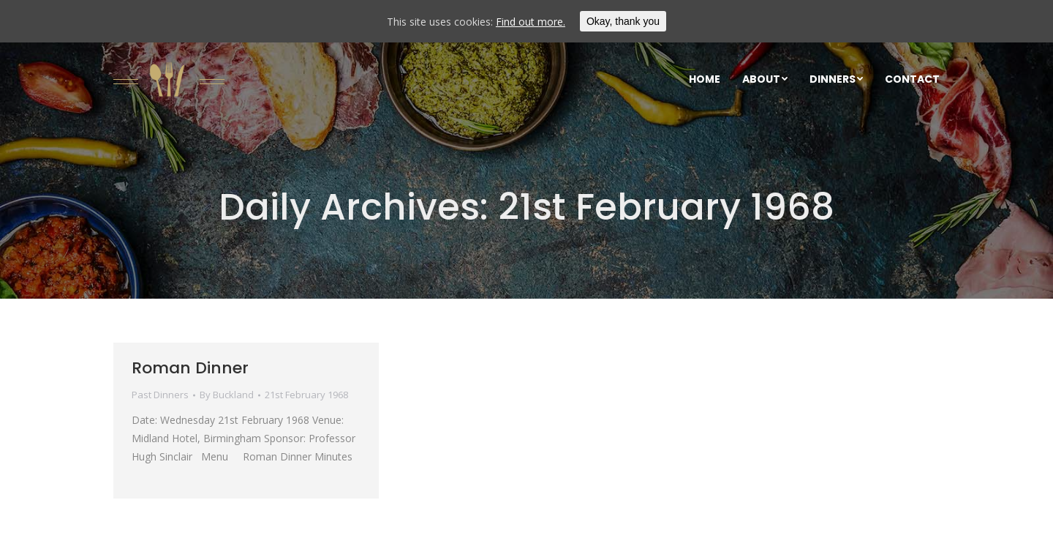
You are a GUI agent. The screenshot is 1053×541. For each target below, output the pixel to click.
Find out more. (530, 22)
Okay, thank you (623, 21)
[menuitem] (704, 79)
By (227, 394)
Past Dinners (160, 394)
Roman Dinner (190, 368)
